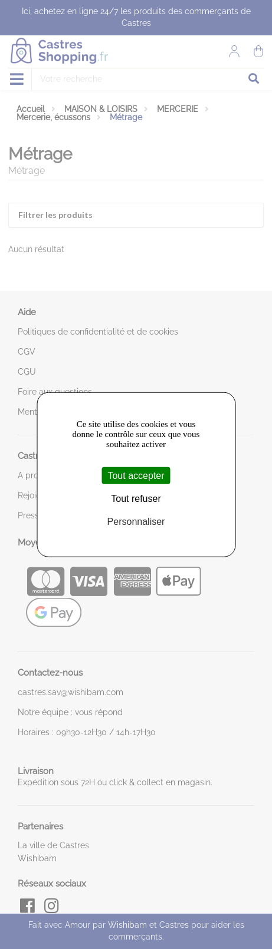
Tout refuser (135, 498)
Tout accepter (135, 475)
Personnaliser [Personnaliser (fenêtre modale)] (136, 522)
